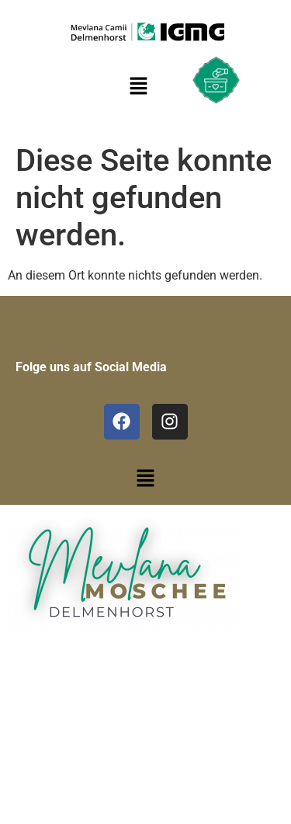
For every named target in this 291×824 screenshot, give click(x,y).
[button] (145, 480)
